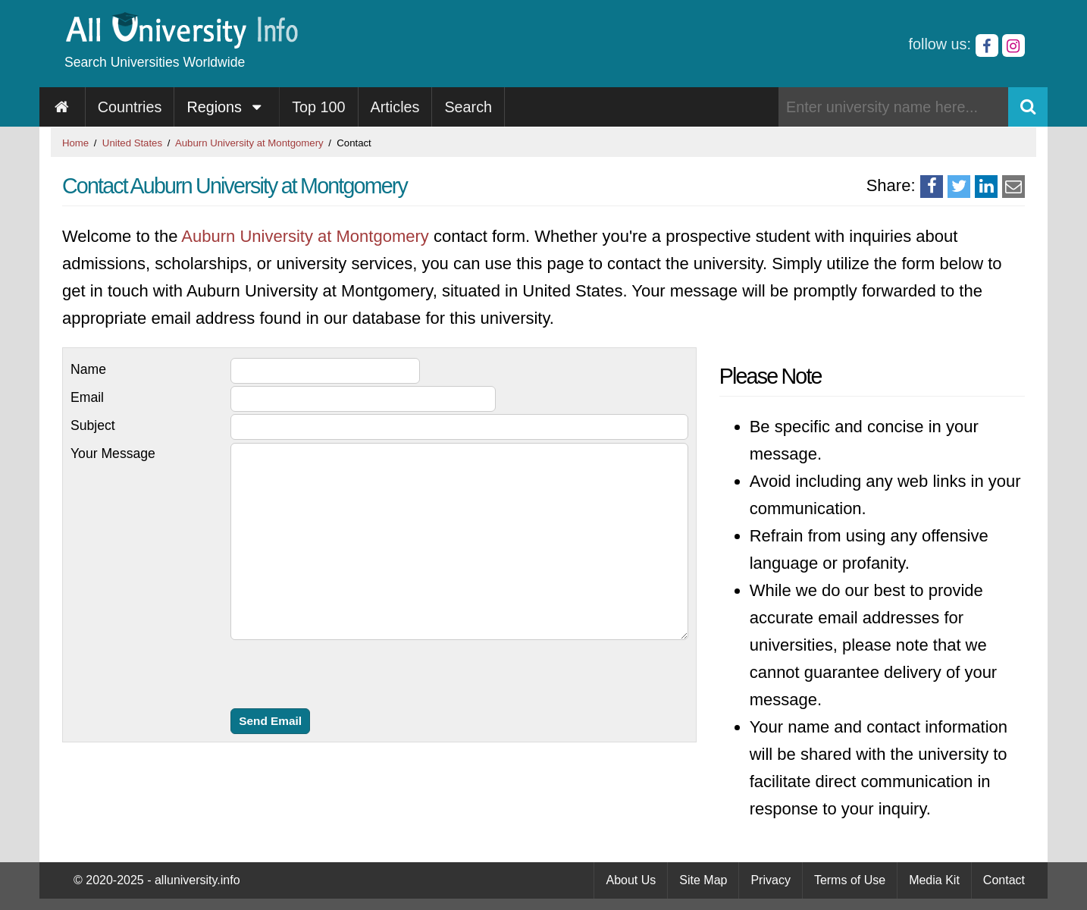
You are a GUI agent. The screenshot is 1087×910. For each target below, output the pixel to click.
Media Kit (934, 880)
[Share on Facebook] (931, 186)
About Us (631, 880)
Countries (130, 107)
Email (87, 397)
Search (468, 107)
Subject (92, 425)
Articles (395, 107)
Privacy (770, 880)
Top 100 (318, 107)
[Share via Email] (1013, 186)
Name (88, 369)
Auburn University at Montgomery (249, 143)
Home (75, 143)
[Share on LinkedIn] (986, 186)
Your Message (112, 453)
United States (132, 143)
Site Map (703, 880)
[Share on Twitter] (959, 186)
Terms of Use (849, 880)
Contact (1004, 880)
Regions (226, 107)
